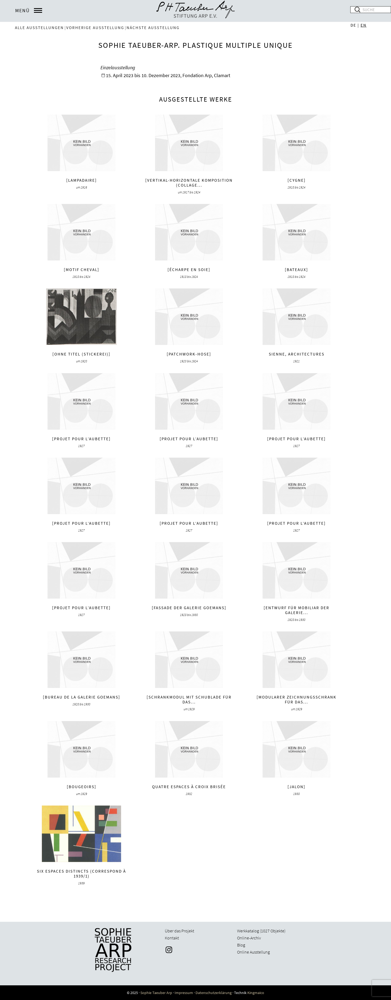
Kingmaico (255, 992)
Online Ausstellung (253, 952)
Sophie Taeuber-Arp (195, 11)
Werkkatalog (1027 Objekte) (261, 930)
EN (364, 25)
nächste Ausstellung (153, 27)
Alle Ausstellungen (39, 27)
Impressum (184, 992)
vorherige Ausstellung (95, 27)
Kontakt (172, 938)
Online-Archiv (249, 938)
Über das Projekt (179, 930)
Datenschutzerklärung (213, 992)
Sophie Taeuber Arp (156, 992)
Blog (241, 945)
